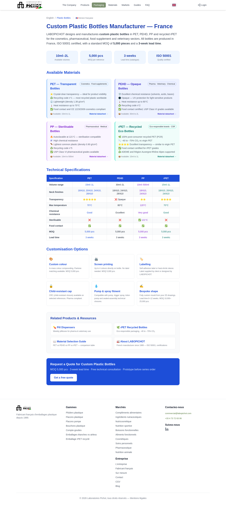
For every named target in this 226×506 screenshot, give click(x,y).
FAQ (147, 5)
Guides (137, 5)
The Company (69, 5)
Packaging (99, 5)
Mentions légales (138, 498)
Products (85, 5)
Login (202, 5)
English (50, 18)
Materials (112, 5)
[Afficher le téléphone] (187, 418)
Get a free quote (63, 377)
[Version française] (174, 5)
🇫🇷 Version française (84, 18)
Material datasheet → (98, 114)
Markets (125, 5)
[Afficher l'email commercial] (187, 413)
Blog (118, 486)
